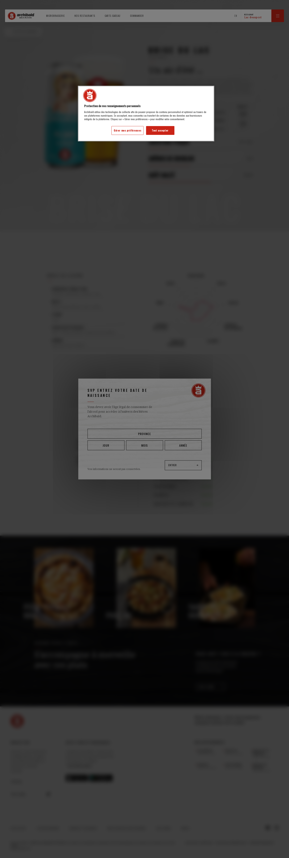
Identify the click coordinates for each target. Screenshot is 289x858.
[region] (146, 113)
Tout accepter (160, 130)
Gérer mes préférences (127, 130)
